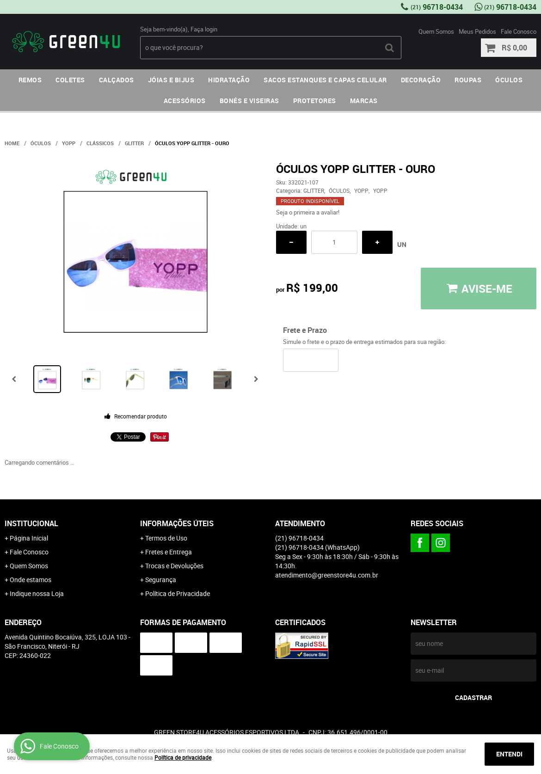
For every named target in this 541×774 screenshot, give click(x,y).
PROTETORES (314, 100)
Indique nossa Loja (37, 593)
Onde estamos (30, 579)
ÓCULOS (509, 79)
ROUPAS (468, 79)
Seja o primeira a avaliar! (307, 212)
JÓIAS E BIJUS (171, 79)
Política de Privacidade (177, 593)
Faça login (204, 29)
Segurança (160, 579)
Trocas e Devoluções (174, 565)
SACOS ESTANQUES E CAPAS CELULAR (325, 79)
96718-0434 (437, 7)
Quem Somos (436, 31)
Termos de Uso (166, 538)
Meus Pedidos (477, 31)
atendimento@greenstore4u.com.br (326, 575)
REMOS (30, 79)
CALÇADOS (116, 79)
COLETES (70, 79)
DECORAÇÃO (421, 79)
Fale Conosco (518, 31)
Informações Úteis (177, 523)
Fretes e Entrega (168, 551)
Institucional (31, 523)
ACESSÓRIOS (185, 100)
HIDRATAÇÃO (229, 79)
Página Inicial (29, 538)
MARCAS (364, 100)
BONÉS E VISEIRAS (249, 100)
